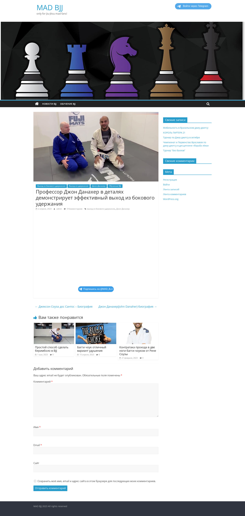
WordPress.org (170, 199)
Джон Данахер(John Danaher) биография (127, 306)
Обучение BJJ (67, 103)
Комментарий (43, 381)
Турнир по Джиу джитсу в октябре (181, 137)
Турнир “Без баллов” (174, 150)
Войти (166, 184)
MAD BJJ (50, 7)
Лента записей (171, 189)
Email (37, 445)
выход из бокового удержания (101, 208)
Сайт (36, 463)
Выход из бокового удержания (51, 186)
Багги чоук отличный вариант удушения (91, 349)
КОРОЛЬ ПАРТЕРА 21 (174, 132)
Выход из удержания (78, 186)
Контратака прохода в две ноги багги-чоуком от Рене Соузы (137, 350)
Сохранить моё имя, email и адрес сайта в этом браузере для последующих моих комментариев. (97, 481)
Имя (37, 427)
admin (59, 208)
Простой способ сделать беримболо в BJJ (51, 349)
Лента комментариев (174, 194)
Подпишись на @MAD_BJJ (96, 289)
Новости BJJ (49, 103)
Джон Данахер (98, 186)
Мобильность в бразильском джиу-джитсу (185, 127)
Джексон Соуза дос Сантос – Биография (63, 306)
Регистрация (170, 179)
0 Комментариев (73, 208)
